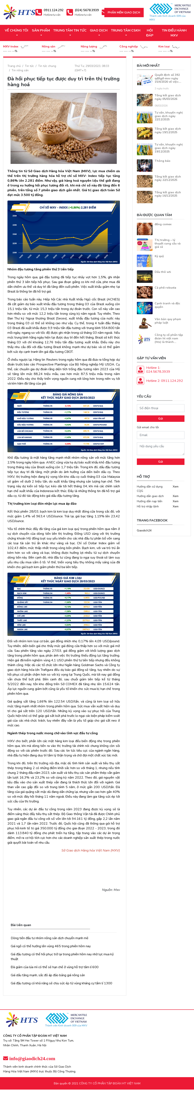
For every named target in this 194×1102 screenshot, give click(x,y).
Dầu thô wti (163, 272)
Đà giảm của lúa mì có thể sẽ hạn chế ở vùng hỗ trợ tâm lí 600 (55, 967)
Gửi (160, 419)
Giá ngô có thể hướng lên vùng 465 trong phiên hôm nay (51, 946)
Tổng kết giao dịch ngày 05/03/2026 (168, 97)
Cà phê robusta (165, 288)
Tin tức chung (47, 66)
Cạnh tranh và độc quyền (167, 305)
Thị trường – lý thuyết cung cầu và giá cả (168, 243)
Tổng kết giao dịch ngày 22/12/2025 (168, 178)
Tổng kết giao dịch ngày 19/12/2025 (168, 130)
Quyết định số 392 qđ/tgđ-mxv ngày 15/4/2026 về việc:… (168, 78)
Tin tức (29, 66)
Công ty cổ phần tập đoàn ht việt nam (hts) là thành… (169, 338)
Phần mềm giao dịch (124, 13)
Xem (175, 487)
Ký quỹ (159, 256)
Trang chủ (14, 66)
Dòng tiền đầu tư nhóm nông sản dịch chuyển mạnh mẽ (49, 938)
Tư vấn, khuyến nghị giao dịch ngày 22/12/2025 (169, 116)
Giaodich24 (144, 530)
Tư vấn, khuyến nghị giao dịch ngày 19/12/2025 (169, 148)
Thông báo (162, 161)
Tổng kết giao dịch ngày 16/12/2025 (168, 194)
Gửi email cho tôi (148, 427)
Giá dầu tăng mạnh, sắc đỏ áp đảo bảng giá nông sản (48, 975)
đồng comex (163, 224)
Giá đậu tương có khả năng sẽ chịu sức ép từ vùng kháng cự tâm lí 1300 (61, 983)
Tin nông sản (20, 70)
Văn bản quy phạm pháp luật (168, 321)
